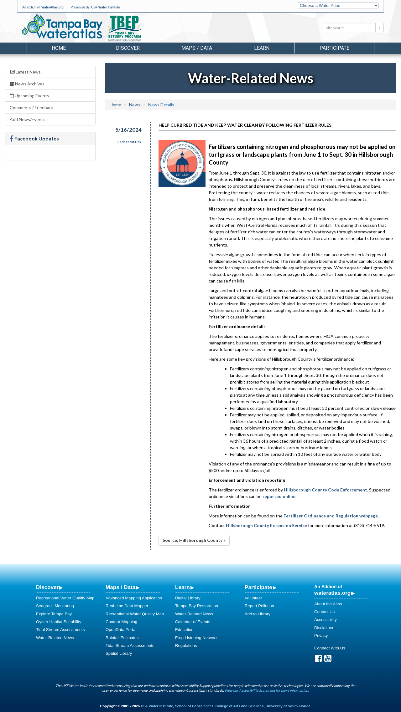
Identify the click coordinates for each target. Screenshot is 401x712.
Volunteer (253, 598)
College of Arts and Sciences (240, 706)
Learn (182, 587)
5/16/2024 (128, 129)
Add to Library (257, 614)
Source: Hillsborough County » (194, 540)
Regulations (186, 645)
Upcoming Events (29, 95)
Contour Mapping (121, 621)
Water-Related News (55, 637)
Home (59, 48)
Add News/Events (27, 119)
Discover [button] (128, 48)
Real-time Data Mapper (127, 605)
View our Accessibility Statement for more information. (266, 690)
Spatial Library (119, 653)
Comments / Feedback (32, 107)
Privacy (321, 635)
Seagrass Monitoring (55, 605)
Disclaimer (324, 627)
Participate (258, 587)
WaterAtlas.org (52, 7)
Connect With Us (329, 648)
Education (184, 629)
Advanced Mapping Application (134, 598)
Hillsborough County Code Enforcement (325, 489)
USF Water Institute (105, 7)
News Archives (27, 83)
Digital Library (187, 598)
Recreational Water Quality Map (65, 598)
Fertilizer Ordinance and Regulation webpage (331, 515)
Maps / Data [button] (196, 48)
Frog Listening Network (196, 637)
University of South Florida (288, 706)
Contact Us (324, 611)
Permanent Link (129, 142)
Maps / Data (120, 587)
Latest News (25, 71)
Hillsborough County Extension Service (266, 525)
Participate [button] (334, 48)
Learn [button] (261, 48)
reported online (279, 496)
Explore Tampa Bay (54, 614)
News (134, 104)
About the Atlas (328, 604)
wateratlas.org (332, 593)
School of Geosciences (194, 706)
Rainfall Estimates (122, 637)
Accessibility (325, 619)
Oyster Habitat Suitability (58, 621)
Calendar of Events (192, 621)
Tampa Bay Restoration (196, 605)
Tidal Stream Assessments (60, 629)
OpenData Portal (121, 629)
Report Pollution (259, 605)
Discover (47, 587)
